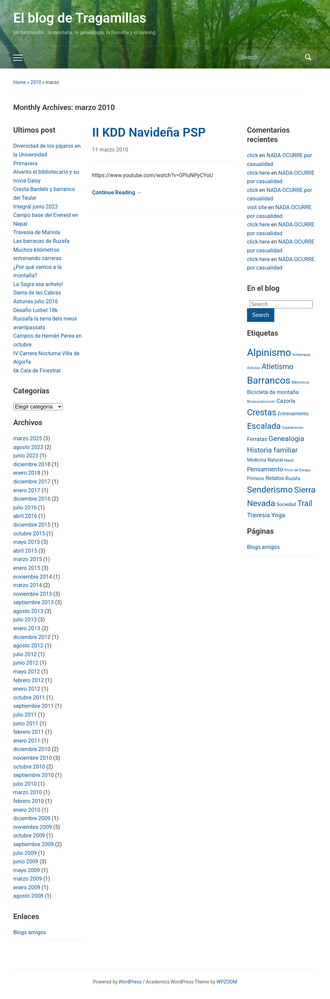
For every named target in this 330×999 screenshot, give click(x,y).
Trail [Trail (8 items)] (304, 503)
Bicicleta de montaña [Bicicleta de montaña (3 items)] (273, 392)
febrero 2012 (28, 680)
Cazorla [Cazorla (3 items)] (285, 401)
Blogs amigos (29, 932)
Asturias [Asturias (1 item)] (253, 368)
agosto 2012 (28, 645)
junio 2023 (25, 455)
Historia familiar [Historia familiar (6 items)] (272, 450)
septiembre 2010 (33, 775)
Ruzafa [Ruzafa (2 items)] (292, 478)
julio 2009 (25, 853)
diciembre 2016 (31, 499)
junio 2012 (25, 663)
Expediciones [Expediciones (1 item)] (292, 427)
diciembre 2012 (31, 637)
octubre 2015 (29, 533)
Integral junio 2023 (35, 206)
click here (258, 173)
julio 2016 (25, 507)
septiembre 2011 (33, 706)
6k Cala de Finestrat (37, 370)
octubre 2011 (29, 697)
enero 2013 (26, 628)
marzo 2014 (27, 585)
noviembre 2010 (32, 758)
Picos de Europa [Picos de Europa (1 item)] (297, 470)
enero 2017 (26, 490)
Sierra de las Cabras (37, 292)
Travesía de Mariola (36, 232)
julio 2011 (25, 715)
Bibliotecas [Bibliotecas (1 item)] (300, 382)
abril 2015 (25, 551)
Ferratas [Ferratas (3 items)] (257, 439)
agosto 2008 (28, 896)
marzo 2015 (27, 559)
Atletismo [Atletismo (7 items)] (277, 366)
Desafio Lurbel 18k (35, 310)
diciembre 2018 (31, 464)
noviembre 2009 (32, 827)
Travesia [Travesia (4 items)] (258, 515)
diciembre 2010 (31, 749)
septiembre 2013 (33, 602)
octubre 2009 (29, 835)
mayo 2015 (26, 542)
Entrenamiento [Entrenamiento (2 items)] (293, 413)
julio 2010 (25, 784)
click (252, 155)
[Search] (271, 57)
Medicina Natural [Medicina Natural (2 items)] (265, 460)
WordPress (130, 981)
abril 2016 (25, 516)
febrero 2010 (28, 801)
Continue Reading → (117, 192)
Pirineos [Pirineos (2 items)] (255, 478)
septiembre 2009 (33, 844)
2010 (35, 82)
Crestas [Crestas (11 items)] (261, 412)
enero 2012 (26, 689)
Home (19, 82)
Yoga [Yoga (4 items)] (278, 515)
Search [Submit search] (308, 57)
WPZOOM (227, 981)
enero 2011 (26, 741)
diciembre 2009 (31, 818)
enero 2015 (26, 568)
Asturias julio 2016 (35, 301)
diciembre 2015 (31, 525)
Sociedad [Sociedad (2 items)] (286, 504)
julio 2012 (25, 654)
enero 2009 (26, 887)
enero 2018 (26, 473)
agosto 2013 (28, 611)
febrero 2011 (28, 732)
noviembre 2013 (32, 594)
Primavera (25, 163)
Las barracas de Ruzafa (41, 241)
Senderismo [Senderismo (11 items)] (270, 489)
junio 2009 (25, 861)
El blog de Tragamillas (79, 18)
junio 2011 (25, 723)
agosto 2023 (28, 447)
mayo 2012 (26, 671)
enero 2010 (26, 810)
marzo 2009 (27, 879)
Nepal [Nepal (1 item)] (289, 460)
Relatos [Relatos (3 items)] (275, 478)
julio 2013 (25, 619)
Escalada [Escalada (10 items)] (264, 426)
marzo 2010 (27, 792)
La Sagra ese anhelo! (38, 284)
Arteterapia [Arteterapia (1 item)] (301, 355)
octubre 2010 (29, 767)
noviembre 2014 (32, 577)
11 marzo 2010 (110, 149)
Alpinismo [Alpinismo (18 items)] (269, 352)
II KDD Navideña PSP (148, 133)
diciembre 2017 (31, 481)
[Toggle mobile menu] (17, 57)
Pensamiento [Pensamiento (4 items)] (265, 469)
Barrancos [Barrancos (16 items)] (269, 380)
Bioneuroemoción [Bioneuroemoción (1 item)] (261, 401)
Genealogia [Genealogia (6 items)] (286, 438)
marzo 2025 (27, 438)
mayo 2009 (26, 870)
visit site (257, 207)
